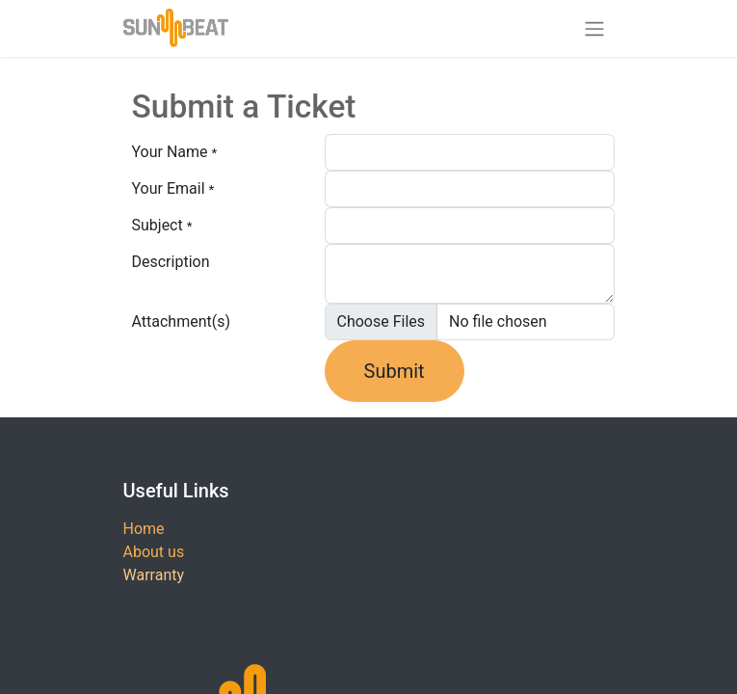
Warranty (154, 575)
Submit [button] (394, 371)
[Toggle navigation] (594, 28)
